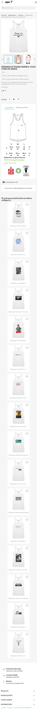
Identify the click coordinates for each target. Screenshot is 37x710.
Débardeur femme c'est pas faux (18, 598)
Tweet (14, 99)
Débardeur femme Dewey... (18, 340)
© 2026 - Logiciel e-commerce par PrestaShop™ (16, 708)
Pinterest (18, 99)
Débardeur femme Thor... (18, 254)
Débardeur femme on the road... (18, 312)
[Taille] (3, 93)
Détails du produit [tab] (22, 107)
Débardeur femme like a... (18, 627)
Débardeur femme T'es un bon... (18, 570)
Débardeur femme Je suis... (18, 484)
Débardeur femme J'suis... (18, 656)
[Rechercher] (18, 8)
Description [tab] (9, 107)
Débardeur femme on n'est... (18, 398)
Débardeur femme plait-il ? (19, 541)
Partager (9, 99)
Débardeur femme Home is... (18, 226)
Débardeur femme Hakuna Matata (18, 512)
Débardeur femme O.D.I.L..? (18, 369)
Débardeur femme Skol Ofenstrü (18, 455)
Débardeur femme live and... (18, 426)
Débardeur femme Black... (18, 283)
